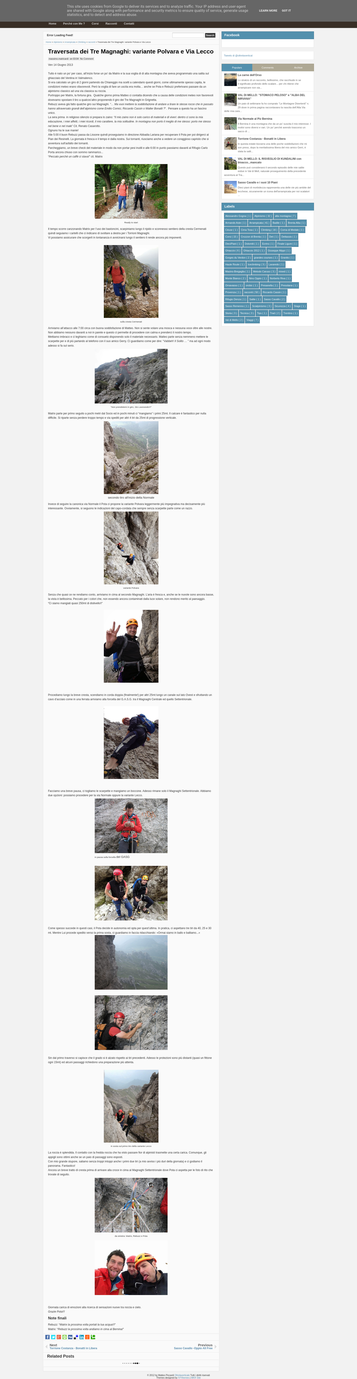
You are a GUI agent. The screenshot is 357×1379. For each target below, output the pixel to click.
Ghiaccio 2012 (251, 250)
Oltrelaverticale (182, 1375)
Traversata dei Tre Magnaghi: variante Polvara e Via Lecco (131, 51)
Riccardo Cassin (272, 292)
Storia (229, 313)
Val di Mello (232, 320)
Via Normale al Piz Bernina (255, 118)
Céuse (229, 229)
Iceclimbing (254, 264)
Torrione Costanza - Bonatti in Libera (262, 138)
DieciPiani (231, 243)
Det (271, 236)
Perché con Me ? (74, 23)
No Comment (87, 59)
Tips (259, 313)
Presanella (267, 285)
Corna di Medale (290, 229)
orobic (249, 285)
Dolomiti (250, 243)
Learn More (268, 10)
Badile (276, 222)
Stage (297, 306)
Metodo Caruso (262, 271)
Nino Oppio (255, 278)
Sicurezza (280, 306)
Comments (268, 67)
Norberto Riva (278, 278)
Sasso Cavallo (272, 299)
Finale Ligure (285, 243)
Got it (286, 10)
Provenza (231, 292)
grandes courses (263, 257)
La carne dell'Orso (250, 75)
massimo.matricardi (59, 59)
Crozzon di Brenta (251, 236)
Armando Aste (233, 222)
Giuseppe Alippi (277, 250)
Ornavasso (231, 285)
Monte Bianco (233, 278)
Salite (252, 299)
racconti (249, 292)
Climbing (266, 229)
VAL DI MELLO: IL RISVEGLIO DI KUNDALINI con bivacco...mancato (269, 160)
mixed (282, 271)
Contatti (129, 23)
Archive (298, 67)
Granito (285, 257)
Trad (273, 313)
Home (52, 23)
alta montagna (283, 216)
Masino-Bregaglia (235, 271)
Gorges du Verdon (235, 257)
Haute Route (232, 264)
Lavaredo (274, 264)
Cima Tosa (247, 229)
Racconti (111, 23)
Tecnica (244, 313)
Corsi (95, 23)
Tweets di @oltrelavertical (238, 55)
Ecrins (266, 243)
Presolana (287, 285)
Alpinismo (260, 216)
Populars (237, 67)
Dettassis (286, 236)
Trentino (288, 313)
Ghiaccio (230, 250)
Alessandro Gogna (236, 216)
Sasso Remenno (235, 306)
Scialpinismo (259, 306)
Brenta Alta (294, 222)
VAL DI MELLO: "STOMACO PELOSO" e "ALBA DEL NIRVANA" (271, 97)
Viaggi (250, 320)
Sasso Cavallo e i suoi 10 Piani (258, 182)
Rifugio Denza (233, 299)
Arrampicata (256, 222)
